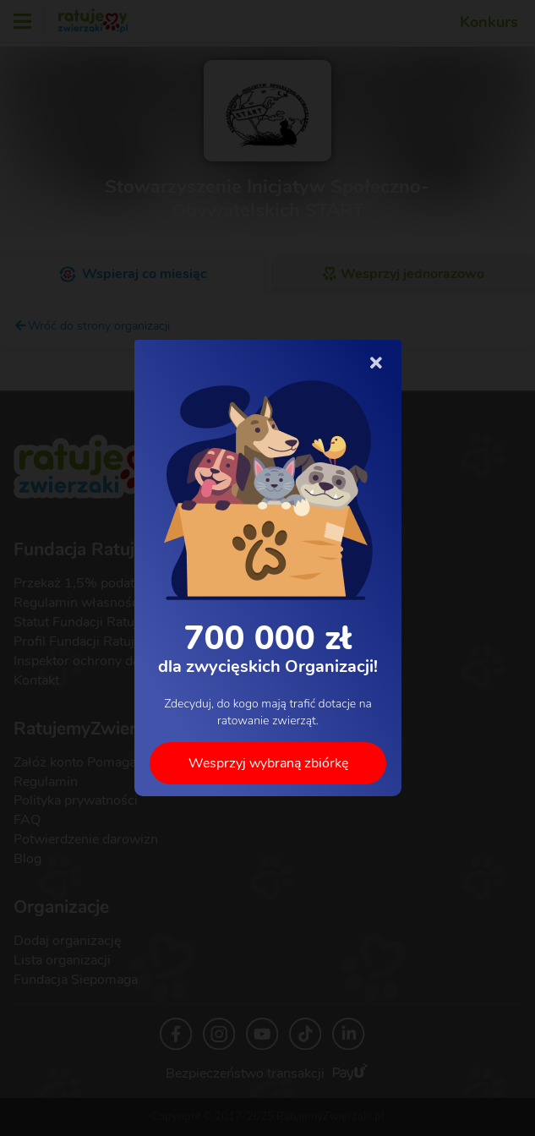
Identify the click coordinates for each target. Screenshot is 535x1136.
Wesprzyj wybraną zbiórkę (267, 763)
